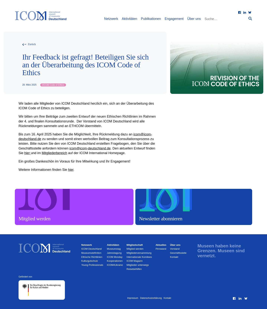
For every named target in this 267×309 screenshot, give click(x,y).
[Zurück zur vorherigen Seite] (29, 44)
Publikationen (151, 18)
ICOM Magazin (135, 260)
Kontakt (174, 257)
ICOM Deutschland (91, 248)
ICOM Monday (115, 257)
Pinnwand (161, 248)
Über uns (194, 18)
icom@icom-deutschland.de (90, 148)
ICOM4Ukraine (115, 265)
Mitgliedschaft (135, 245)
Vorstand (174, 248)
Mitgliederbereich (54, 153)
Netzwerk (111, 18)
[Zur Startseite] (42, 15)
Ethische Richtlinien (91, 257)
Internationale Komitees (139, 257)
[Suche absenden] (250, 18)
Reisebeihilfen (134, 269)
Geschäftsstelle (178, 253)
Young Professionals (92, 265)
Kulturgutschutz (89, 260)
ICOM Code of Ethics (53, 85)
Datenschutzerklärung (151, 298)
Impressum (132, 298)
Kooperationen (115, 260)
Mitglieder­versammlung (139, 253)
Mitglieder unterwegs (138, 265)
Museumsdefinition (91, 253)
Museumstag (114, 248)
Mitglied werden (135, 248)
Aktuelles (161, 245)
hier (27, 153)
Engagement (174, 18)
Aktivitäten (129, 18)
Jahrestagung (114, 253)
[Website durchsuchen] (226, 19)
